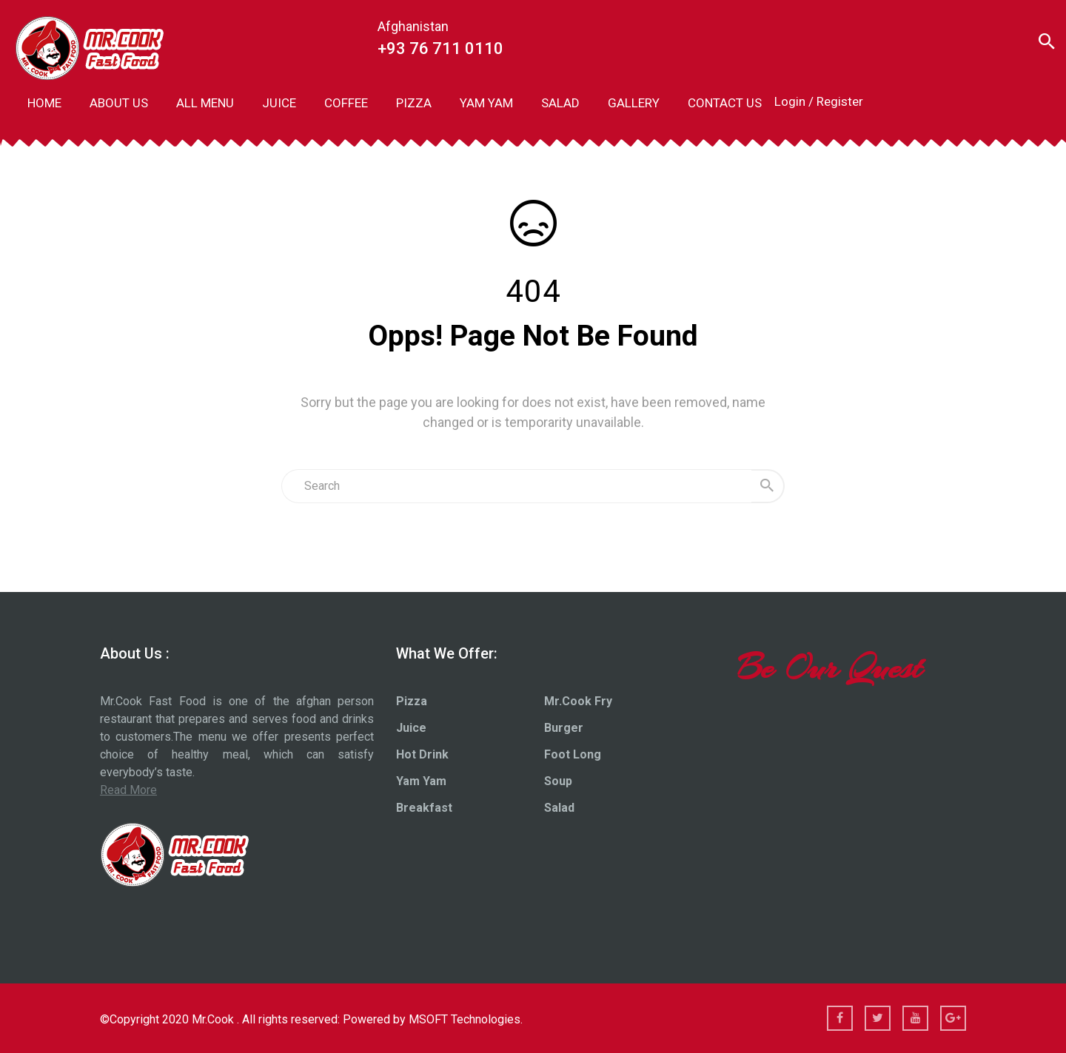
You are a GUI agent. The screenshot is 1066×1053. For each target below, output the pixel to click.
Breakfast (424, 808)
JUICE (279, 102)
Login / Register (818, 101)
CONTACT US (725, 102)
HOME (44, 102)
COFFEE (346, 102)
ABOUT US (119, 102)
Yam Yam (421, 781)
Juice (411, 728)
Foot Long (572, 754)
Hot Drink (422, 754)
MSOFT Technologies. (466, 1019)
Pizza (411, 701)
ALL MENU (205, 102)
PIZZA (414, 102)
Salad (559, 808)
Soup (558, 781)
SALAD (560, 102)
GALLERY (634, 102)
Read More (128, 790)
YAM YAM (486, 102)
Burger (563, 728)
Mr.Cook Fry (578, 701)
